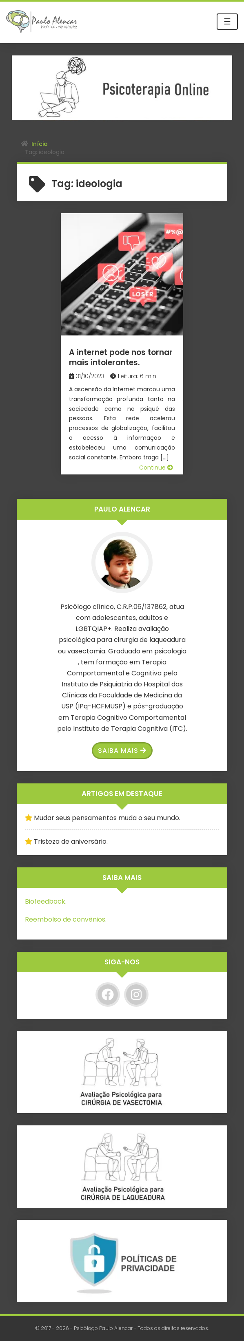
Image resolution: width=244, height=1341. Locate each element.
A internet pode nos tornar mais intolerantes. (121, 357)
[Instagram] (136, 994)
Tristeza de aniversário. (71, 841)
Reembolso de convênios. (65, 919)
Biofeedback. (46, 901)
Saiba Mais (122, 750)
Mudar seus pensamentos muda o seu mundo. (107, 818)
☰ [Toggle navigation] (227, 21)
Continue (156, 467)
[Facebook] (108, 994)
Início (39, 144)
